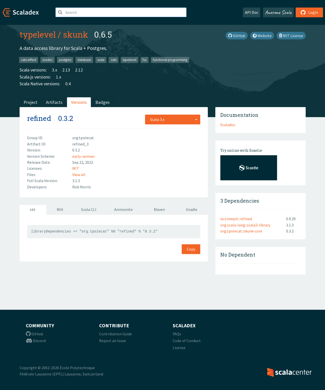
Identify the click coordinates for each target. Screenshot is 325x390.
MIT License (291, 35)
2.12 (79, 70)
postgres (65, 60)
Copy (191, 249)
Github (34, 333)
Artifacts (54, 102)
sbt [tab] (33, 209)
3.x (54, 70)
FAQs (177, 333)
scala (100, 60)
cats (113, 60)
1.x (58, 77)
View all (78, 174)
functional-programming (170, 60)
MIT (75, 168)
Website (262, 35)
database (84, 60)
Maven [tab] (159, 209)
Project (30, 102)
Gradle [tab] (191, 209)
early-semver (83, 156)
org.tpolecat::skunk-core (241, 230)
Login (309, 12)
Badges (102, 102)
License (179, 347)
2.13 (66, 70)
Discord (36, 340)
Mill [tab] (60, 209)
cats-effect (28, 60)
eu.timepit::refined (236, 218)
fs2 (145, 60)
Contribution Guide (115, 333)
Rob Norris (81, 186)
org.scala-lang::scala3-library (245, 224)
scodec (47, 60)
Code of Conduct (187, 340)
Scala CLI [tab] (88, 209)
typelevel (38, 34)
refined (39, 118)
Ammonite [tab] (123, 209)
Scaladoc (227, 124)
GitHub (236, 35)
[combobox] (172, 119)
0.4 (68, 84)
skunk (75, 34)
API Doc (251, 12)
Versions (79, 102)
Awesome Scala (278, 12)
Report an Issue (112, 340)
